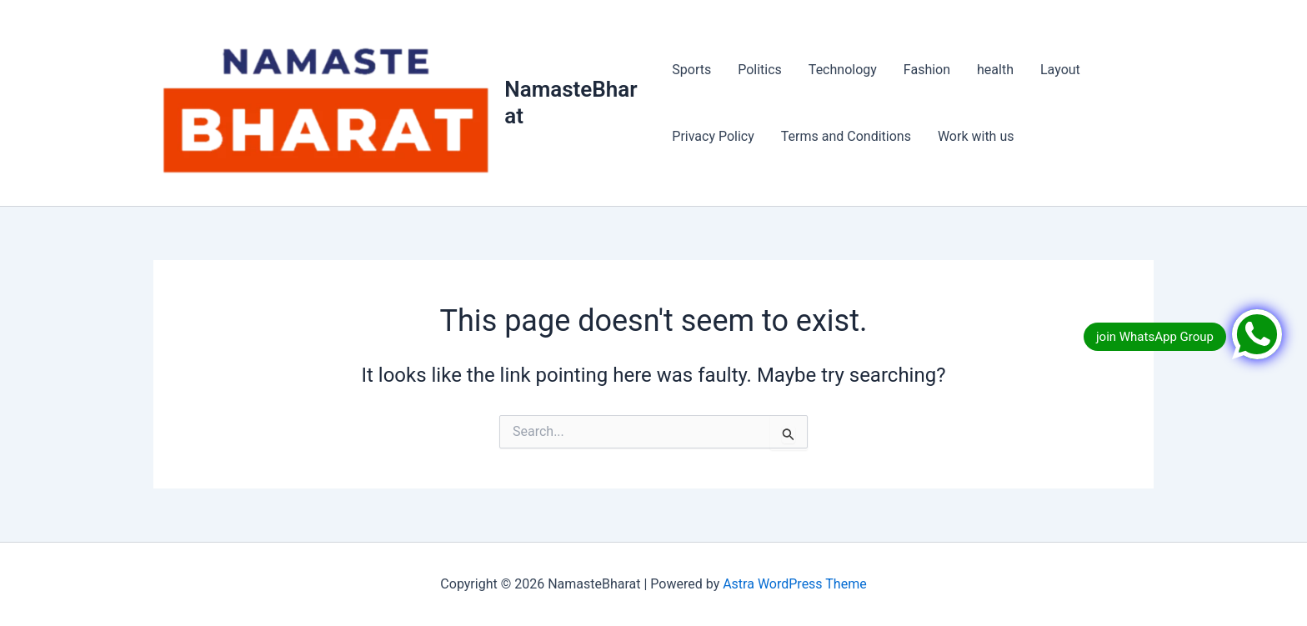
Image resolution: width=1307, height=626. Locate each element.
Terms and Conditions (846, 136)
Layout (1060, 70)
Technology (843, 70)
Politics (760, 70)
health (995, 70)
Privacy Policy (713, 136)
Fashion (927, 70)
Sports (691, 70)
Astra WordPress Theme (794, 584)
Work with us (976, 136)
